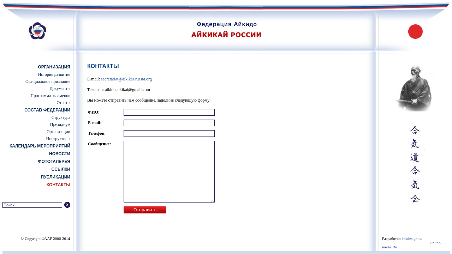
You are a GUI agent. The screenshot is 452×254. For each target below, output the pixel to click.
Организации (58, 131)
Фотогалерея (54, 161)
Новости (59, 153)
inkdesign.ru (412, 238)
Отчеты (63, 102)
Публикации (55, 177)
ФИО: (94, 112)
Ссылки (61, 169)
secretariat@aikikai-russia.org (126, 79)
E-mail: (95, 122)
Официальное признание (47, 81)
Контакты (58, 184)
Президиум (60, 124)
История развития (54, 74)
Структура (61, 117)
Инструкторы (58, 138)
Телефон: (97, 133)
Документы (60, 88)
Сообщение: (99, 143)
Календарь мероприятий (40, 146)
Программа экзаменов (50, 95)
